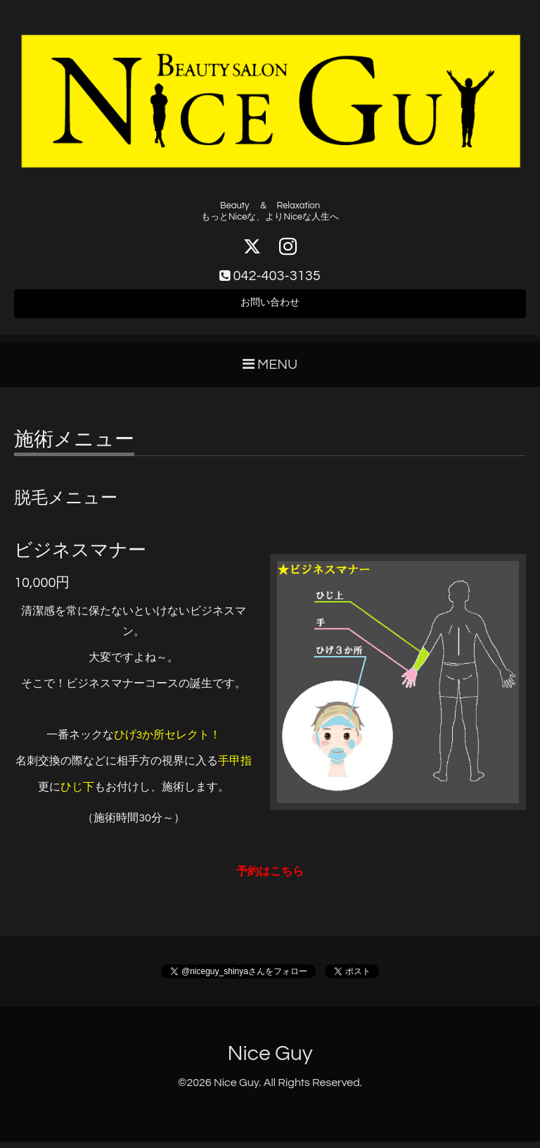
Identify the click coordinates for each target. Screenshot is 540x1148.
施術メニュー (74, 446)
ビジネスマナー (80, 556)
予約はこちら (270, 877)
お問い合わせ (270, 307)
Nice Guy (269, 1059)
